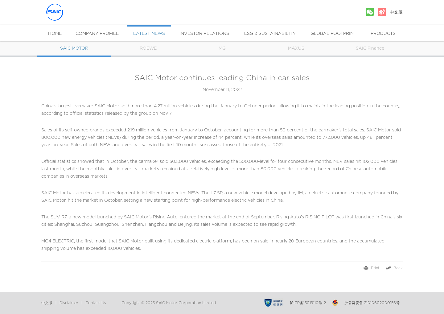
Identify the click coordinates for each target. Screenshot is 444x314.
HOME (55, 33)
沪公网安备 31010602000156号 (372, 303)
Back (398, 268)
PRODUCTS (383, 33)
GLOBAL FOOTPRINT (333, 33)
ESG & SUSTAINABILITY (270, 33)
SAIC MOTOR (66, 12)
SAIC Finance (370, 48)
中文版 (396, 12)
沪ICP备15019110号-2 (308, 303)
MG (222, 48)
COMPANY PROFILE (97, 33)
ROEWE (148, 48)
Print (375, 268)
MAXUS (296, 48)
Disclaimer (69, 303)
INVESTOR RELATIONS (204, 33)
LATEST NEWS (149, 33)
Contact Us (95, 303)
